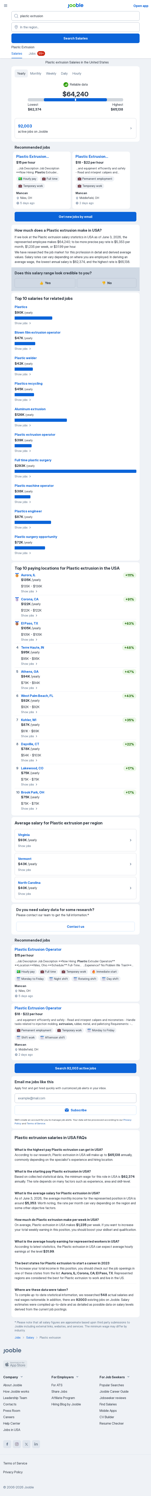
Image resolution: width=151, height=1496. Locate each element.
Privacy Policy (13, 1472)
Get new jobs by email (75, 217)
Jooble (29, 1487)
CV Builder (107, 1417)
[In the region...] (75, 27)
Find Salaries (108, 1404)
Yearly (21, 73)
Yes (45, 283)
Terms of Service (36, 1123)
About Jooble (12, 1385)
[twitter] (26, 1444)
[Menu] (6, 6)
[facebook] (7, 1444)
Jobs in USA (11, 1430)
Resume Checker (112, 1423)
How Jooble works (16, 1391)
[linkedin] (36, 1444)
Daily (64, 73)
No (107, 283)
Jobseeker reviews (113, 1398)
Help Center (11, 1423)
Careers (8, 1417)
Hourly (76, 73)
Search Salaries (75, 38)
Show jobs (23, 323)
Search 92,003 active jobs (75, 1068)
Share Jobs (59, 1391)
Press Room (11, 1411)
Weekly (51, 73)
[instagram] (17, 1444)
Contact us (75, 927)
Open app (140, 6)
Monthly (35, 73)
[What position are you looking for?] (75, 16)
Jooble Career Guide (114, 1391)
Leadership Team (15, 1398)
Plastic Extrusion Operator (31, 156)
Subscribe (75, 1110)
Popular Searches (112, 1385)
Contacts (9, 1404)
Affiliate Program (63, 1398)
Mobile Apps (108, 1411)
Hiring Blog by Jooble (66, 1404)
